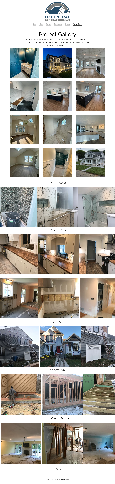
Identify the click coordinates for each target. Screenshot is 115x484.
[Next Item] (111, 207)
